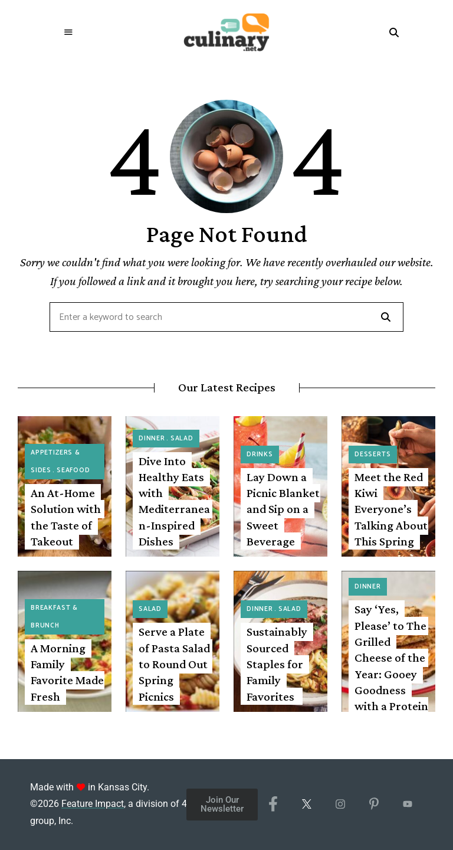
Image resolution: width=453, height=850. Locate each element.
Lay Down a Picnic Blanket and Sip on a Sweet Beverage (283, 509)
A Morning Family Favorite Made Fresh (67, 672)
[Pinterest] (373, 804)
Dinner (152, 438)
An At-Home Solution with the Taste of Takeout (66, 517)
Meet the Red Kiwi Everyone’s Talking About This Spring (391, 509)
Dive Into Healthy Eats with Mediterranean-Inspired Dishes (174, 501)
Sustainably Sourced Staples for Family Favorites (277, 664)
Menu (68, 32)
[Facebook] (272, 804)
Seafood (73, 470)
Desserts (372, 454)
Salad (181, 438)
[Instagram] (340, 804)
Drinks (260, 454)
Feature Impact (92, 803)
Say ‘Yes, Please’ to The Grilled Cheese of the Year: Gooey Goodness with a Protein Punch (391, 665)
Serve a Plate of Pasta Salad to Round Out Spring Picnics (174, 664)
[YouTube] (407, 804)
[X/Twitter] (306, 804)
